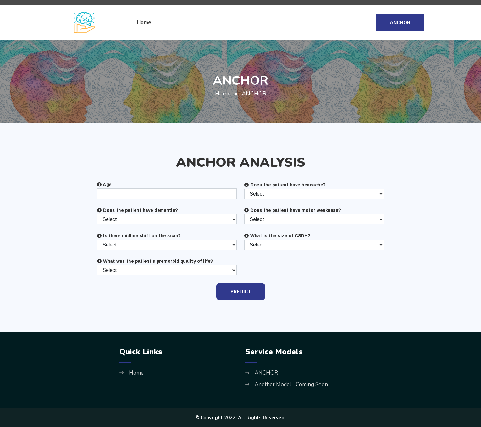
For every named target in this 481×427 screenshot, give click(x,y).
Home (144, 22)
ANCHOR (400, 22)
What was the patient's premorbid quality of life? (155, 261)
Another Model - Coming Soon (291, 384)
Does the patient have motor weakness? (292, 210)
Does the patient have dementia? (137, 210)
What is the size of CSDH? (277, 235)
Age (104, 184)
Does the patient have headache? (285, 184)
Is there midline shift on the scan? (139, 235)
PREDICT (240, 292)
